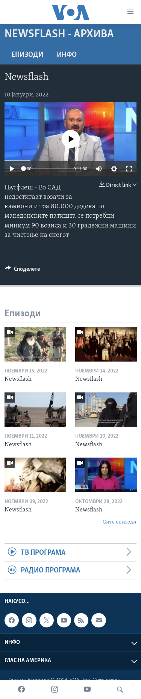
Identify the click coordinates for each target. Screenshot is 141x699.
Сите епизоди (119, 522)
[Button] (22, 271)
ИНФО (67, 55)
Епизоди (27, 55)
